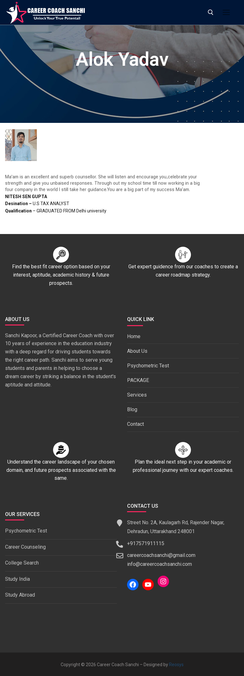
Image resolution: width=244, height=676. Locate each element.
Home (133, 336)
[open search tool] (211, 12)
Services (137, 395)
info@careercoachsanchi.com (159, 564)
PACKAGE (138, 380)
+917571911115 (145, 543)
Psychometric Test (148, 366)
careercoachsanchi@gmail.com (161, 555)
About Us (137, 351)
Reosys (176, 664)
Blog (132, 409)
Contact (135, 424)
